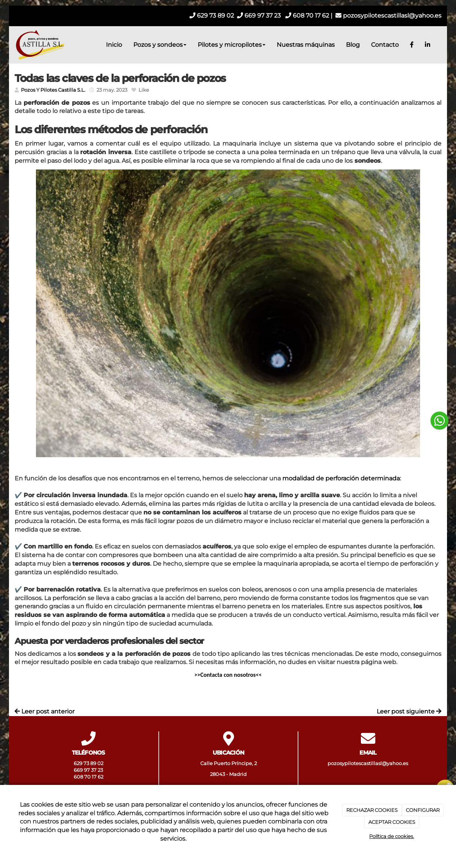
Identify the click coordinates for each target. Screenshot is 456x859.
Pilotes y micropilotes (231, 44)
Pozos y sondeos (159, 44)
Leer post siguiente (409, 711)
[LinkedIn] (427, 45)
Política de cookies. (391, 836)
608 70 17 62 (307, 15)
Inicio (114, 44)
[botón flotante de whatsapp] (440, 421)
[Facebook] (411, 45)
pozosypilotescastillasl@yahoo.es (388, 15)
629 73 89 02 (211, 15)
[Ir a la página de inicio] (39, 45)
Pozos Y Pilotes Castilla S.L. (53, 90)
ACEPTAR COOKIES (391, 822)
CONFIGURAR (423, 810)
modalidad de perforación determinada (341, 478)
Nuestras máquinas (306, 44)
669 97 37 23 (259, 15)
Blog (353, 44)
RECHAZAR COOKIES (372, 810)
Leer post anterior (45, 711)
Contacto (385, 44)
